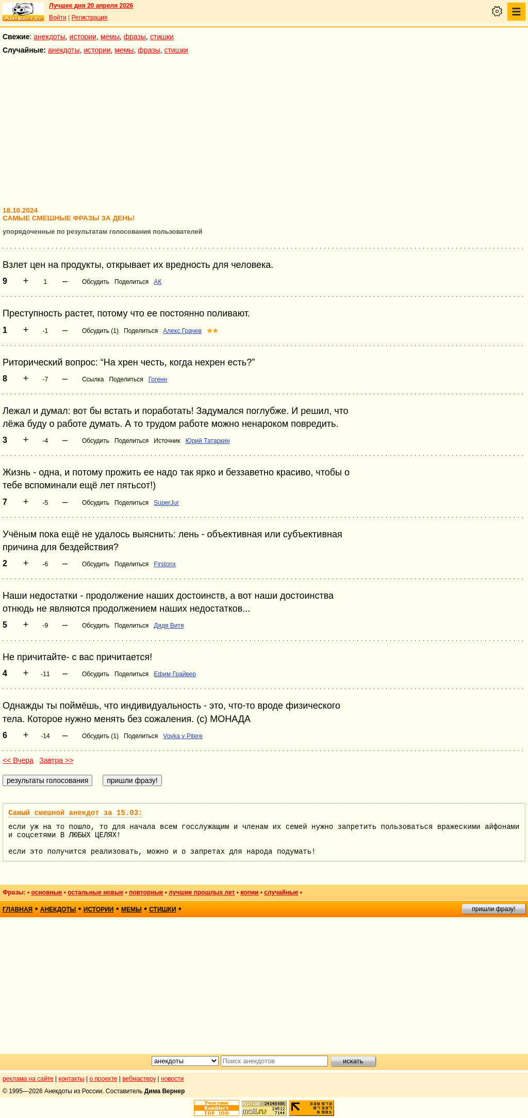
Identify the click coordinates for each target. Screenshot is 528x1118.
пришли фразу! (493, 909)
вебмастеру (139, 1078)
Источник (167, 440)
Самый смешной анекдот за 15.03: (75, 813)
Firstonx (165, 564)
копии (249, 892)
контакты (72, 1078)
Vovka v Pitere (183, 736)
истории (83, 37)
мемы (110, 37)
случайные (281, 892)
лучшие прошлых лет (202, 892)
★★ (212, 330)
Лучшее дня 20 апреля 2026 (91, 5)
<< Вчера (18, 760)
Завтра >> (56, 760)
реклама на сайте (28, 1078)
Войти (58, 17)
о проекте (104, 1078)
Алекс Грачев (182, 330)
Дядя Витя (169, 625)
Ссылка (93, 379)
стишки (162, 37)
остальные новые (95, 892)
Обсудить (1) (100, 330)
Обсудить (95, 281)
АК (157, 281)
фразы (135, 37)
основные (46, 892)
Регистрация (89, 17)
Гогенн (157, 379)
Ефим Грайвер (175, 674)
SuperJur (166, 502)
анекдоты (49, 37)
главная (17, 909)
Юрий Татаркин (208, 440)
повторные (146, 892)
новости (172, 1078)
